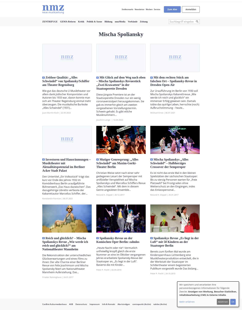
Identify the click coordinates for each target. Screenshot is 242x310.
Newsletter (139, 9)
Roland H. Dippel (104, 194)
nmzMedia (120, 21)
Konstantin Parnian (51, 198)
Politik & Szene (94, 21)
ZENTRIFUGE (50, 21)
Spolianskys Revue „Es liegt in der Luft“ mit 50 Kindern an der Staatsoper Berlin (174, 241)
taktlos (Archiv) (160, 304)
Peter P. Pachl (102, 269)
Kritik (81, 21)
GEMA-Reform (68, 21)
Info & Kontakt (108, 304)
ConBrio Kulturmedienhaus (54, 304)
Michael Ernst (156, 112)
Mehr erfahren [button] (187, 301)
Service (157, 9)
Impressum (95, 304)
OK (232, 301)
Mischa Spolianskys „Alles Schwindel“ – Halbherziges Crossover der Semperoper (169, 163)
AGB (71, 304)
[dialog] (208, 294)
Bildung (108, 21)
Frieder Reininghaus (51, 277)
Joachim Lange (103, 119)
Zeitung (144, 21)
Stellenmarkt (127, 9)
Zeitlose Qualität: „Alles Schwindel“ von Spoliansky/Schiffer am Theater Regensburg (65, 81)
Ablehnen (223, 301)
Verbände (132, 21)
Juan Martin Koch (50, 112)
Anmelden (191, 9)
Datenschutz (81, 304)
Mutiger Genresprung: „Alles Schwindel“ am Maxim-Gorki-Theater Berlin (117, 163)
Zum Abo (172, 9)
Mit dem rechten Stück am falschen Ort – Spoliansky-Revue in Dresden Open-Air (173, 81)
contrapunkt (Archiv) (141, 304)
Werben (149, 9)
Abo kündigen (124, 304)
